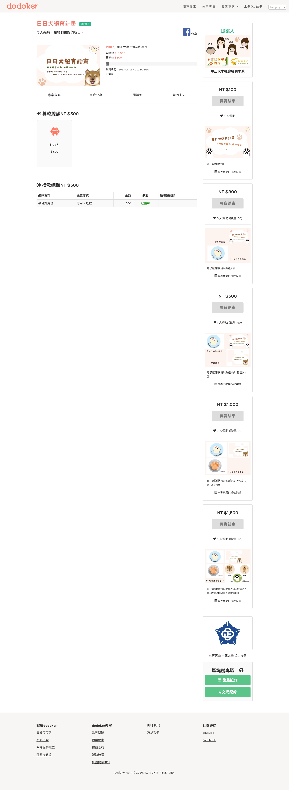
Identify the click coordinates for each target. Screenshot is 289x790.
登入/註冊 (253, 6)
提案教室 (98, 740)
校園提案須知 (101, 762)
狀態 (146, 195)
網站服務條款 (46, 747)
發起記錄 (228, 680)
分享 (190, 34)
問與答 (137, 95)
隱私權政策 (44, 755)
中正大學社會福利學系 (228, 71)
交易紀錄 (227, 692)
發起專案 (230, 6)
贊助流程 (98, 755)
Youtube (208, 733)
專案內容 (54, 95)
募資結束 (228, 101)
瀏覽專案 (190, 6)
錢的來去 (179, 95)
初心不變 (43, 740)
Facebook (209, 740)
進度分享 (96, 95)
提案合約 (98, 747)
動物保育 (85, 24)
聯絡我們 (153, 733)
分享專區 (209, 6)
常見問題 (98, 733)
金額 (128, 195)
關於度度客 (44, 733)
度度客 (30, 6)
